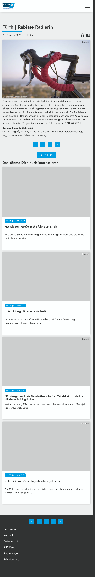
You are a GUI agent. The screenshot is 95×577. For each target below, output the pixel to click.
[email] (60, 521)
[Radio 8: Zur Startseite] (24, 6)
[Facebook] (31, 521)
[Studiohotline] (53, 521)
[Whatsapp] (46, 521)
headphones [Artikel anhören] (82, 35)
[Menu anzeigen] (87, 6)
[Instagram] (39, 521)
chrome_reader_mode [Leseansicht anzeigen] (88, 35)
